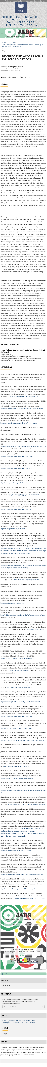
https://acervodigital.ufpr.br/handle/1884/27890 (16, 456)
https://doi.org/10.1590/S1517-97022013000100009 (17, 778)
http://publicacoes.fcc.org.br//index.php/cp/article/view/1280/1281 (23, 615)
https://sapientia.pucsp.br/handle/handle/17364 (16, 728)
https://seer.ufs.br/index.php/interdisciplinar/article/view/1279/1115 (23, 446)
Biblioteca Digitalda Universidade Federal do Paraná (20, 21)
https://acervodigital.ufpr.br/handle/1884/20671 (16, 468)
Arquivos (11, 43)
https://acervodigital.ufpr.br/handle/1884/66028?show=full (20, 702)
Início (4, 43)
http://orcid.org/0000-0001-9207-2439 (10, 70)
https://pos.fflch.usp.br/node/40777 (12, 603)
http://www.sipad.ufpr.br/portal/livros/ (13, 483)
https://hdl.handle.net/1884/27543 (19, 670)
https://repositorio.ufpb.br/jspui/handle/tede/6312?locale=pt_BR (22, 408)
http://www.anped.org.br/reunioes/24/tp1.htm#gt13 (18, 889)
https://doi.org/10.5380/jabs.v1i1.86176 (17, 77)
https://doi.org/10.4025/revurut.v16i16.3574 (29, 898)
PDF (5, 974)
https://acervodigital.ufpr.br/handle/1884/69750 (16, 716)
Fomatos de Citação (10, 1007)
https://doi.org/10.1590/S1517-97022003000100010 (17, 658)
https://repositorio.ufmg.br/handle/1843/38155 (16, 850)
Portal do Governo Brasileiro (14, 1)
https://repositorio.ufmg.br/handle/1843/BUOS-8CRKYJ (19, 423)
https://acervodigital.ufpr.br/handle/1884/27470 (16, 509)
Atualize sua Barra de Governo (36, 1)
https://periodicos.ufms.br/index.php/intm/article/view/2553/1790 (22, 740)
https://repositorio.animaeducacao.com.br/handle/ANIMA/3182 (22, 874)
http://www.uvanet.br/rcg (35, 629)
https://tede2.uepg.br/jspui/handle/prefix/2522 (23, 495)
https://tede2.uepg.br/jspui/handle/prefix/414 (23, 397)
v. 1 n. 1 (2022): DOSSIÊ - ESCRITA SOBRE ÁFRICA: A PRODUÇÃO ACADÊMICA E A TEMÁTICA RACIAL (22, 46)
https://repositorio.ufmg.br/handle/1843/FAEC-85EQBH (26, 805)
